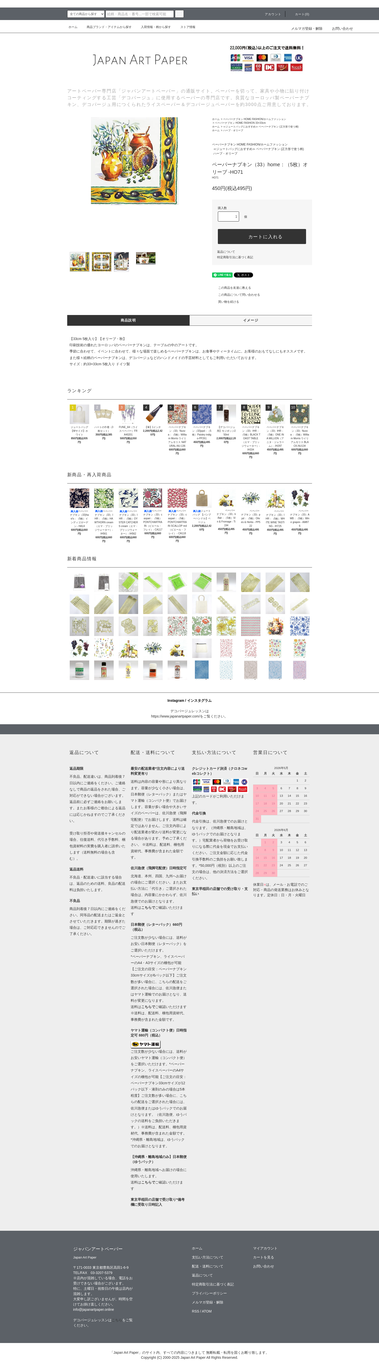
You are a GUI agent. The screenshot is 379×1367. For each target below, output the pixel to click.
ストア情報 (184, 27)
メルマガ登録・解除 (307, 28)
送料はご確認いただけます (159, 1007)
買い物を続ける (225, 302)
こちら (117, 1320)
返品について (226, 252)
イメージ (251, 320)
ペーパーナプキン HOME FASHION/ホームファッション (254, 119)
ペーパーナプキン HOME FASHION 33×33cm (240, 123)
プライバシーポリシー (209, 1293)
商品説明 (128, 320)
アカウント (270, 14)
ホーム (72, 27)
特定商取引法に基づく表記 (235, 257)
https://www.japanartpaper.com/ (175, 716)
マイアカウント (265, 1248)
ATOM (207, 1311)
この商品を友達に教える (231, 288)
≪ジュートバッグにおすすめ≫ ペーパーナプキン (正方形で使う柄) (261, 126)
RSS (195, 1311)
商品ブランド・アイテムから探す (106, 27)
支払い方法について (207, 1257)
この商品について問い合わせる (236, 294)
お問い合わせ (339, 28)
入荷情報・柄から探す (153, 27)
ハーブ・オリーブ (233, 130)
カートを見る (263, 1257)
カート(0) (299, 14)
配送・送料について (207, 1266)
